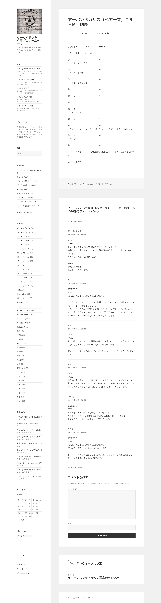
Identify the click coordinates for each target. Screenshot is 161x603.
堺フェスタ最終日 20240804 (27, 417)
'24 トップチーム (23, 286)
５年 (18, 397)
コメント (72, 489)
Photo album (22, 294)
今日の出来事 (22, 323)
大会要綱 (20, 339)
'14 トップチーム (23, 249)
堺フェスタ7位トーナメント (27, 181)
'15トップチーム (23, 253)
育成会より (21, 368)
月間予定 (20, 351)
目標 (18, 364)
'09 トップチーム (24, 228)
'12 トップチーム (24, 240)
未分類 (19, 360)
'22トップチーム (23, 282)
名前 (69, 523)
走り (18, 372)
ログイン (20, 560)
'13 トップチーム (24, 244)
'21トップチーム (23, 277)
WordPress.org (23, 573)
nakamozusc (89, 184)
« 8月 (22, 520)
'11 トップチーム (24, 236)
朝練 (18, 356)
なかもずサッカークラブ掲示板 (29, 71)
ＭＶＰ (19, 401)
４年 (18, 393)
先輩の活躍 (21, 327)
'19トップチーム (23, 269)
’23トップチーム (23, 298)
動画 (18, 331)
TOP (18, 64)
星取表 (19, 347)
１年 (18, 380)
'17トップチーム (23, 261)
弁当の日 (20, 343)
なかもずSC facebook (29, 81)
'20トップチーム (23, 273)
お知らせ (20, 302)
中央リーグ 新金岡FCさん (27, 197)
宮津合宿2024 (22, 423)
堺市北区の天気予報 (29, 99)
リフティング (22, 319)
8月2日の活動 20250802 (26, 185)
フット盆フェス (22, 177)
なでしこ (20, 306)
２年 (18, 384)
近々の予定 (21, 376)
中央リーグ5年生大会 (25, 193)
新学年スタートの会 (24, 212)
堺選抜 (19, 335)
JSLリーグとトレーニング (26, 201)
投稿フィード (22, 564)
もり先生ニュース (23, 310)
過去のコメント (76, 222)
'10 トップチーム (24, 232)
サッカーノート (22, 314)
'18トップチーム (23, 265)
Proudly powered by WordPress (80, 597)
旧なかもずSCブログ (29, 90)
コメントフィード (23, 569)
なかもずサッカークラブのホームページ (28, 40)
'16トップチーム (23, 257)
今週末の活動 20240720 (26, 443)
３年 (18, 388)
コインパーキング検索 (29, 108)
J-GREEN (20, 290)
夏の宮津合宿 (22, 189)
